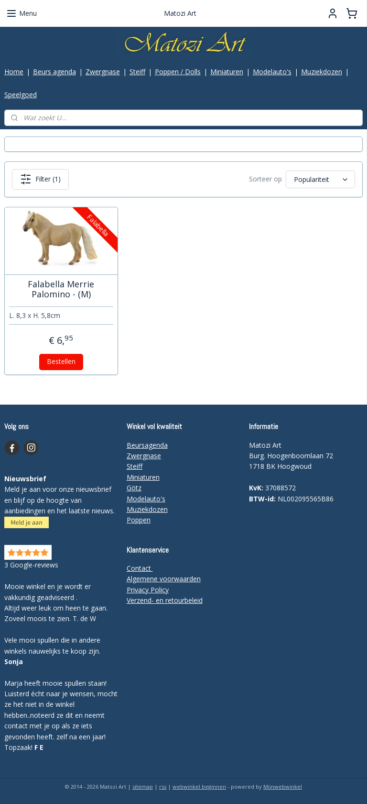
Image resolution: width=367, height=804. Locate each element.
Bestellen (61, 361)
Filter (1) (40, 179)
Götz (134, 487)
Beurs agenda (54, 71)
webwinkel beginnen (199, 786)
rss (162, 786)
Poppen (139, 519)
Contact (140, 568)
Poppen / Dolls (178, 71)
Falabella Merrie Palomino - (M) (61, 289)
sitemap (142, 786)
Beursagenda (147, 445)
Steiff (137, 71)
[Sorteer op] (320, 179)
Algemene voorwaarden (164, 578)
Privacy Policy (148, 589)
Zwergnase (103, 71)
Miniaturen (226, 71)
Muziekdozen (321, 71)
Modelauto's (272, 71)
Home (13, 71)
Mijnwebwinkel (282, 786)
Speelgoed (20, 94)
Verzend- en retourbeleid (165, 600)
